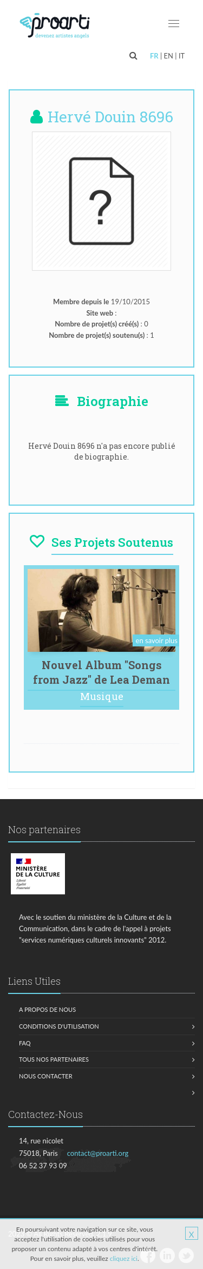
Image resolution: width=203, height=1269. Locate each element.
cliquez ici (123, 1258)
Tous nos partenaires (54, 1059)
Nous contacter (46, 1076)
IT (182, 55)
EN (168, 55)
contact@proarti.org (98, 1153)
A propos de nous (47, 1009)
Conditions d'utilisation (59, 1026)
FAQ (25, 1042)
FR (154, 55)
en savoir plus (157, 640)
